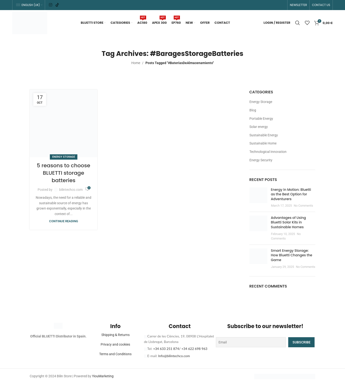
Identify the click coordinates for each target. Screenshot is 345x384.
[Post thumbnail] (258, 197)
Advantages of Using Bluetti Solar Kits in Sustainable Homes (288, 222)
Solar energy (258, 127)
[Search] (297, 23)
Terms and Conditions (115, 354)
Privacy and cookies (115, 344)
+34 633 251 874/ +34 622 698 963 (180, 349)
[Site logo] (29, 22)
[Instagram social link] (50, 5)
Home (135, 63)
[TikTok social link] (57, 5)
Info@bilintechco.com (174, 356)
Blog (252, 110)
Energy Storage (63, 156)
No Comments (303, 205)
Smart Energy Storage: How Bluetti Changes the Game (291, 255)
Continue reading (63, 221)
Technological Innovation (268, 152)
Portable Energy (261, 118)
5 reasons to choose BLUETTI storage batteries (63, 173)
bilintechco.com (71, 190)
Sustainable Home (262, 143)
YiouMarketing (103, 376)
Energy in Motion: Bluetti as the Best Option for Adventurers (291, 194)
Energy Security (260, 160)
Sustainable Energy (263, 135)
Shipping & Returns (115, 335)
